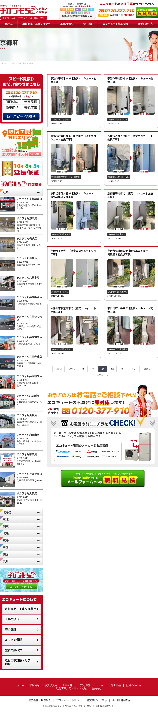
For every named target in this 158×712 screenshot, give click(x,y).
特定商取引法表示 (97, 700)
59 (122, 369)
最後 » (147, 369)
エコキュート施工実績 (115, 24)
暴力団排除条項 (121, 700)
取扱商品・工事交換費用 (36, 24)
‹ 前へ (72, 369)
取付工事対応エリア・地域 (19, 662)
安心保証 (88, 24)
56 (93, 369)
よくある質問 (13, 639)
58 (112, 369)
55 (83, 369)
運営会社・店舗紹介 (39, 700)
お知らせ (97, 688)
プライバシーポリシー (69, 700)
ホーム (9, 24)
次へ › (134, 369)
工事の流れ (66, 24)
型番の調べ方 (145, 24)
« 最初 (58, 369)
